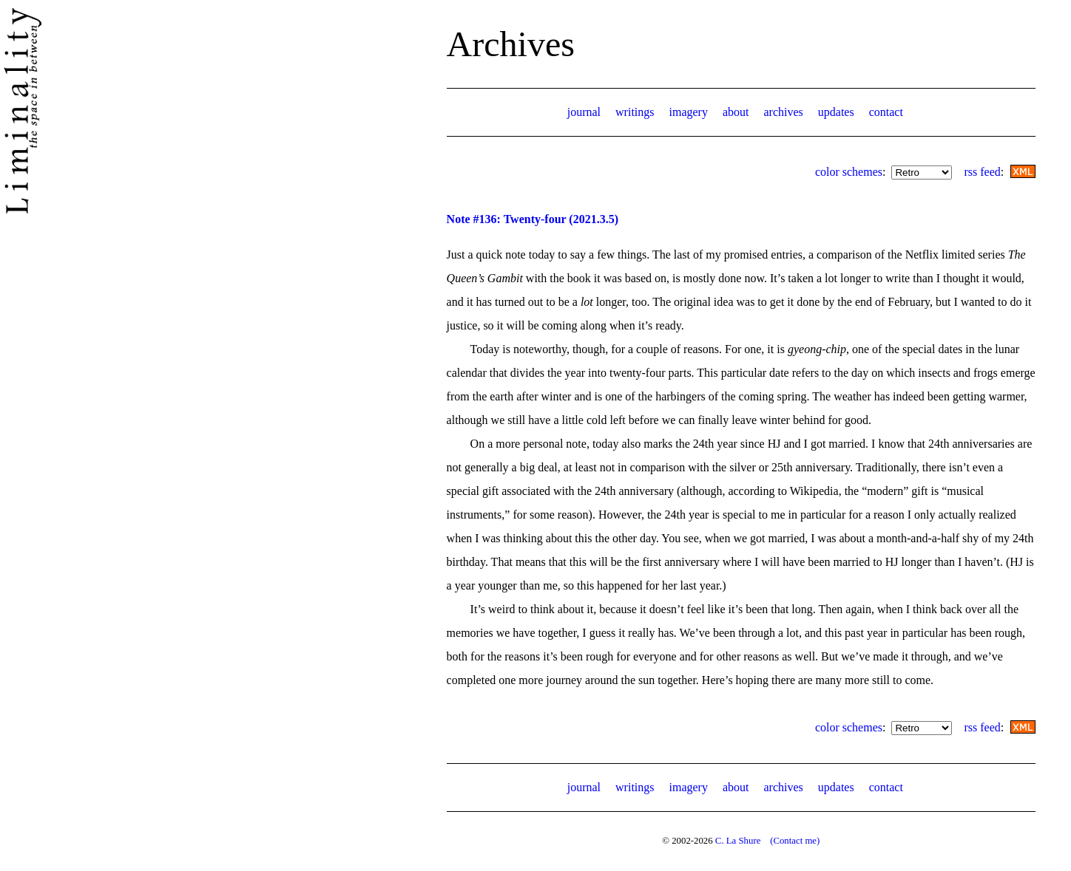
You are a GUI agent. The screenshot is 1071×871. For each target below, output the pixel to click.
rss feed (982, 171)
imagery (688, 112)
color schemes (848, 171)
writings (634, 112)
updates (836, 112)
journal (584, 112)
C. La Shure (738, 841)
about (736, 112)
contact (886, 112)
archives (783, 112)
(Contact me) (795, 841)
